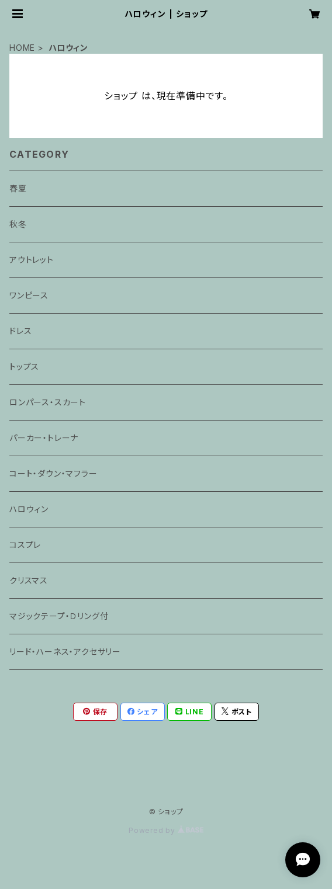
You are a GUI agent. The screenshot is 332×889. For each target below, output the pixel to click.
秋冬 (18, 224)
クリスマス (28, 580)
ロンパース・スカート (47, 402)
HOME (22, 48)
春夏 (18, 188)
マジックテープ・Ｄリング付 (58, 616)
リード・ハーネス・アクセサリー (65, 652)
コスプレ (25, 545)
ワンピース (29, 295)
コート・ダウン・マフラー (53, 473)
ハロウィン (29, 509)
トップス (24, 366)
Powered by (166, 830)
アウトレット (31, 260)
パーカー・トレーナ (43, 438)
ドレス (20, 331)
